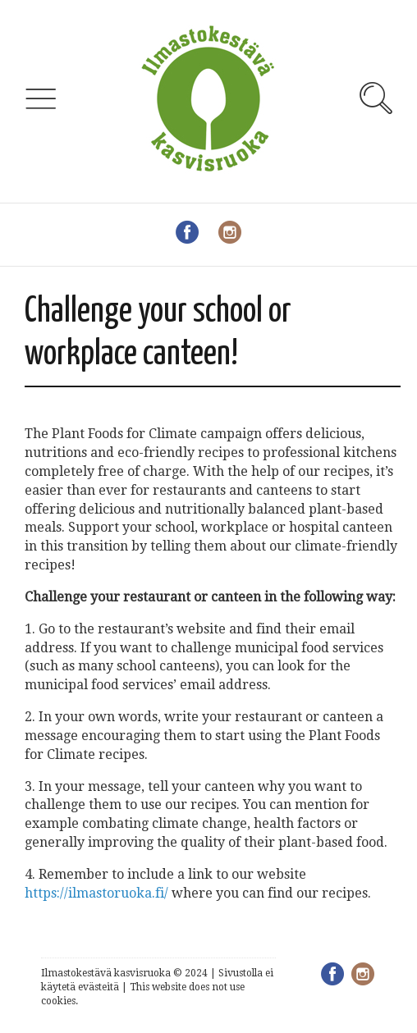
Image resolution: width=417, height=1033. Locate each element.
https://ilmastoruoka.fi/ (96, 893)
